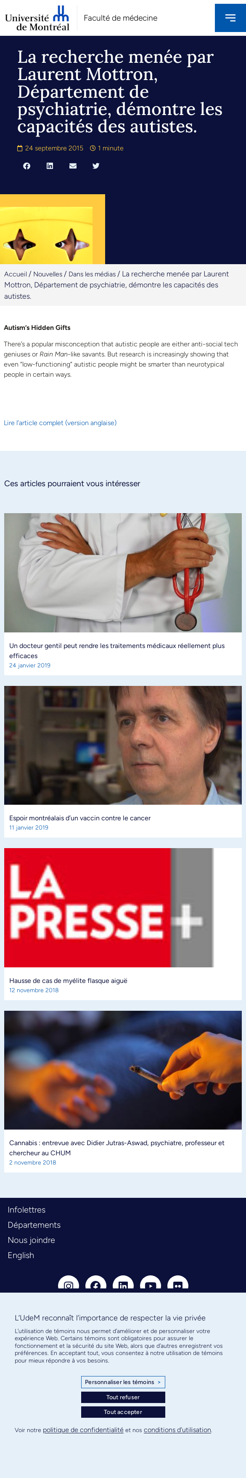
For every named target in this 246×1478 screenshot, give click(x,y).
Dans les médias (92, 274)
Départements (34, 1225)
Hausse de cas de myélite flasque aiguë (68, 981)
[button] (26, 165)
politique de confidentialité (83, 1430)
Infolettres (26, 1210)
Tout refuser (123, 1397)
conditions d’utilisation (177, 1430)
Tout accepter (123, 1412)
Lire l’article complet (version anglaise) (60, 423)
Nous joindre (31, 1240)
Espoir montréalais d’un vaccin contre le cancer (80, 818)
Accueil (15, 274)
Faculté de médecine (120, 18)
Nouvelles (47, 274)
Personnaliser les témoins (123, 1382)
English (21, 1255)
